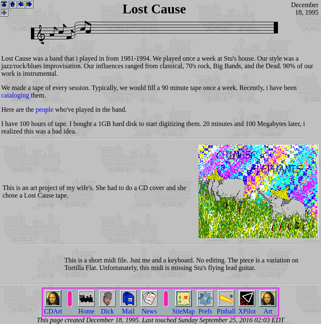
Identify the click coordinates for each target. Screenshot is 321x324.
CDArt (53, 308)
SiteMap (183, 308)
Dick (107, 308)
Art (268, 308)
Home (86, 308)
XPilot (247, 308)
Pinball (226, 308)
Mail (128, 308)
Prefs (205, 308)
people (45, 109)
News (149, 308)
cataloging (15, 95)
